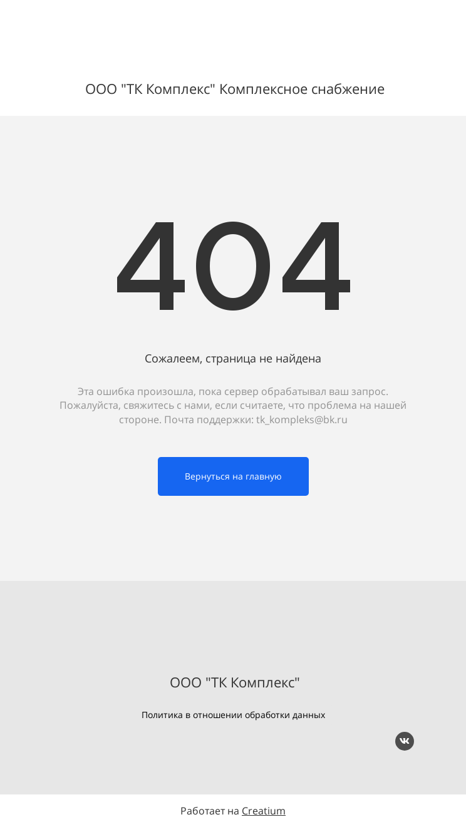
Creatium (264, 811)
